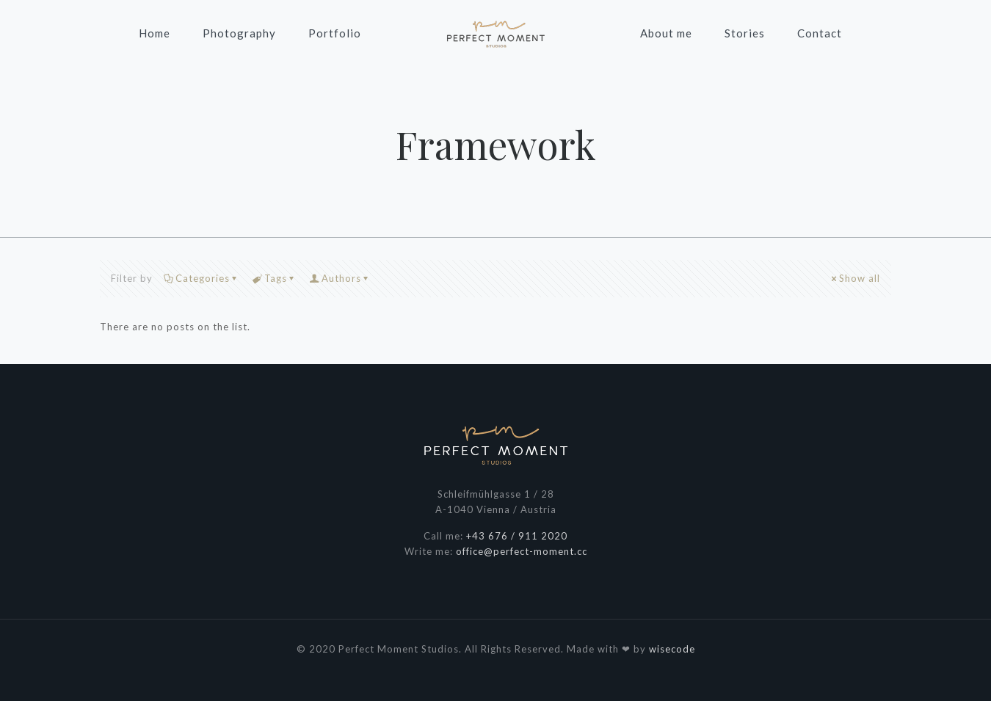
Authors (340, 278)
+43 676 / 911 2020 (516, 536)
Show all (855, 278)
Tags (275, 278)
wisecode (672, 649)
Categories (201, 278)
